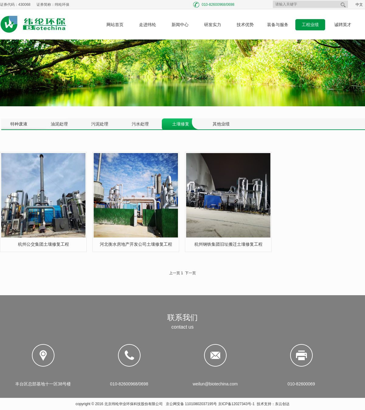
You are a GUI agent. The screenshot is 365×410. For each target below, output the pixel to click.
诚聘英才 (342, 24)
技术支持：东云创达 (273, 404)
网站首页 (114, 24)
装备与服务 (277, 24)
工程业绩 (310, 24)
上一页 (174, 273)
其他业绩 (221, 123)
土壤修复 (180, 123)
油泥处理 (59, 123)
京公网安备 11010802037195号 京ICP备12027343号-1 (210, 404)
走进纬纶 (147, 24)
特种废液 (18, 123)
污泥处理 (99, 123)
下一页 (190, 273)
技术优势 (245, 24)
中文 (359, 4)
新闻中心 (180, 24)
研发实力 (212, 24)
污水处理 (140, 123)
